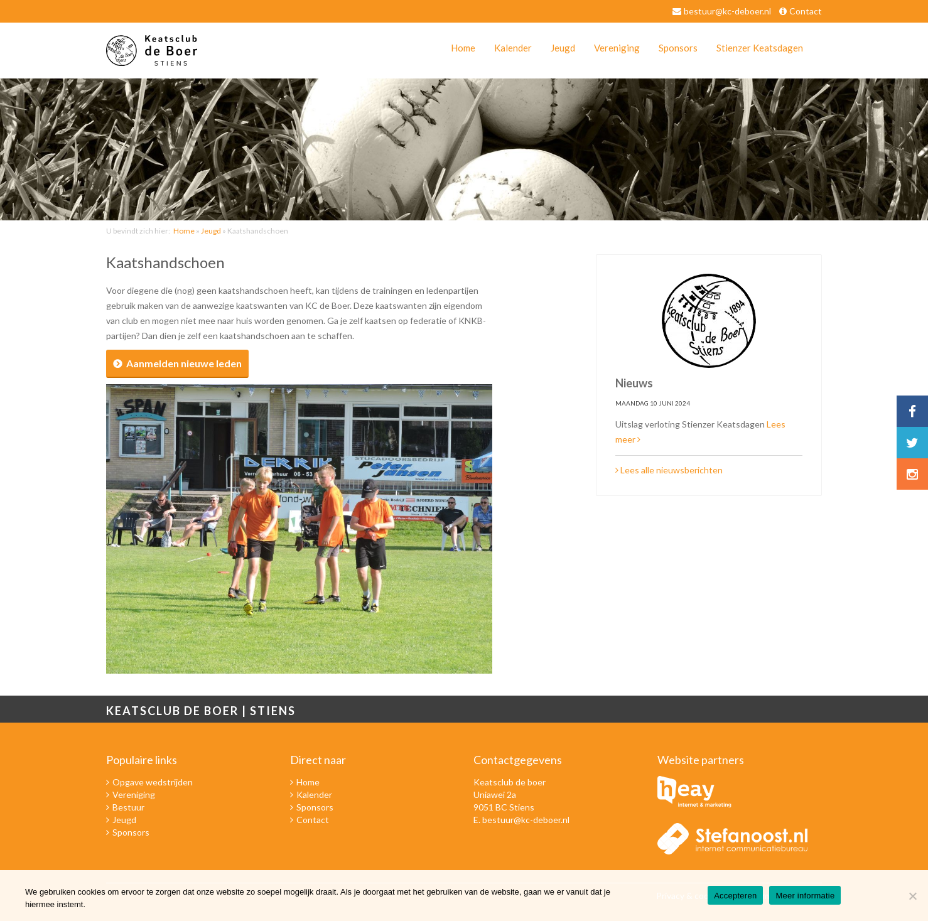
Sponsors (678, 47)
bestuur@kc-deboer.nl (727, 11)
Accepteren (735, 895)
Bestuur (128, 807)
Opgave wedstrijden (152, 782)
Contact (805, 11)
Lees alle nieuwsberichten (669, 470)
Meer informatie (804, 895)
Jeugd (563, 47)
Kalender (513, 47)
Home (463, 47)
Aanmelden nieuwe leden (184, 363)
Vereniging (617, 47)
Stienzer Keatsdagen (759, 47)
